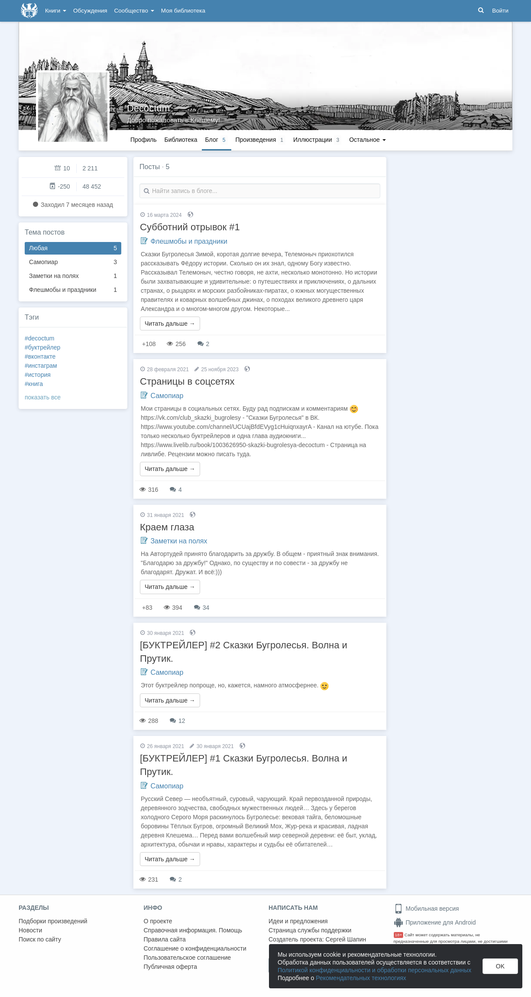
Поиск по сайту (40, 939)
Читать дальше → (170, 323)
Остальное (367, 139)
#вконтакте (40, 356)
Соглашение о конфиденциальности (195, 948)
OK (500, 966)
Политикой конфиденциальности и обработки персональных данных (374, 970)
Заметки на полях (73, 276)
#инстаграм (41, 365)
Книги (55, 10)
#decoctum (39, 338)
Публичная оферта (171, 966)
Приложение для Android (435, 922)
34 (201, 607)
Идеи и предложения (298, 921)
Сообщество (134, 10)
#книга (34, 383)
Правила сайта (165, 939)
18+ (398, 934)
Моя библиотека (183, 10)
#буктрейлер (42, 347)
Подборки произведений (53, 921)
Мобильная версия (426, 908)
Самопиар (73, 262)
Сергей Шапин (345, 939)
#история (38, 374)
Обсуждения (90, 10)
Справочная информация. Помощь (193, 930)
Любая (73, 248)
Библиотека (180, 139)
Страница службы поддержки (310, 930)
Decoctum (148, 108)
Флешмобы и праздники (73, 289)
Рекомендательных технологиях (361, 977)
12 (177, 720)
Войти (500, 10)
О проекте (158, 921)
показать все (43, 397)
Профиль (143, 139)
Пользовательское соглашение (187, 957)
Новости (30, 930)
